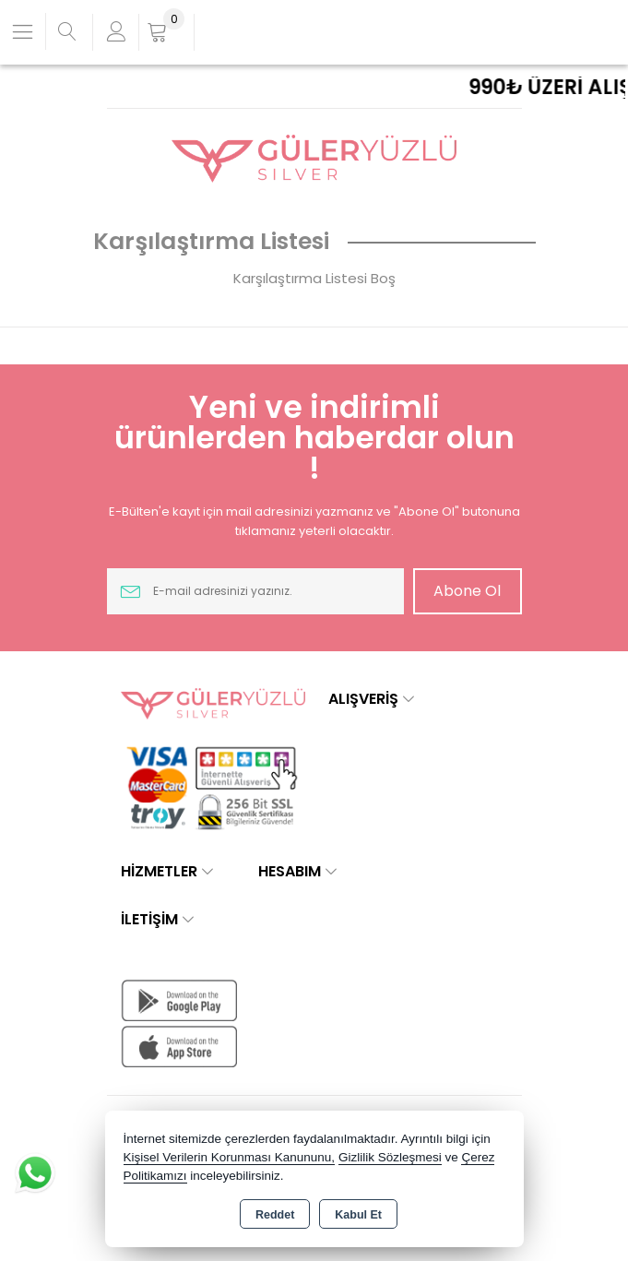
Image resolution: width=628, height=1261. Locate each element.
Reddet (274, 1214)
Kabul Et (358, 1214)
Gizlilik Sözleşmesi (390, 1157)
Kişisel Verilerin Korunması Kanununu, (230, 1157)
